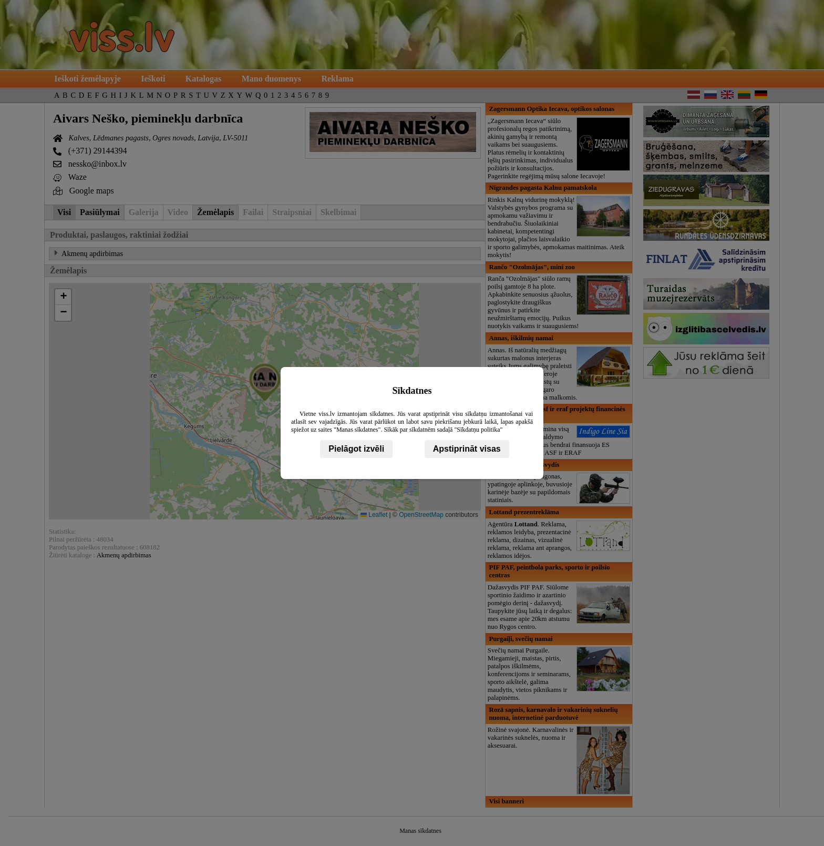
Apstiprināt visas (467, 448)
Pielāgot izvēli (356, 448)
